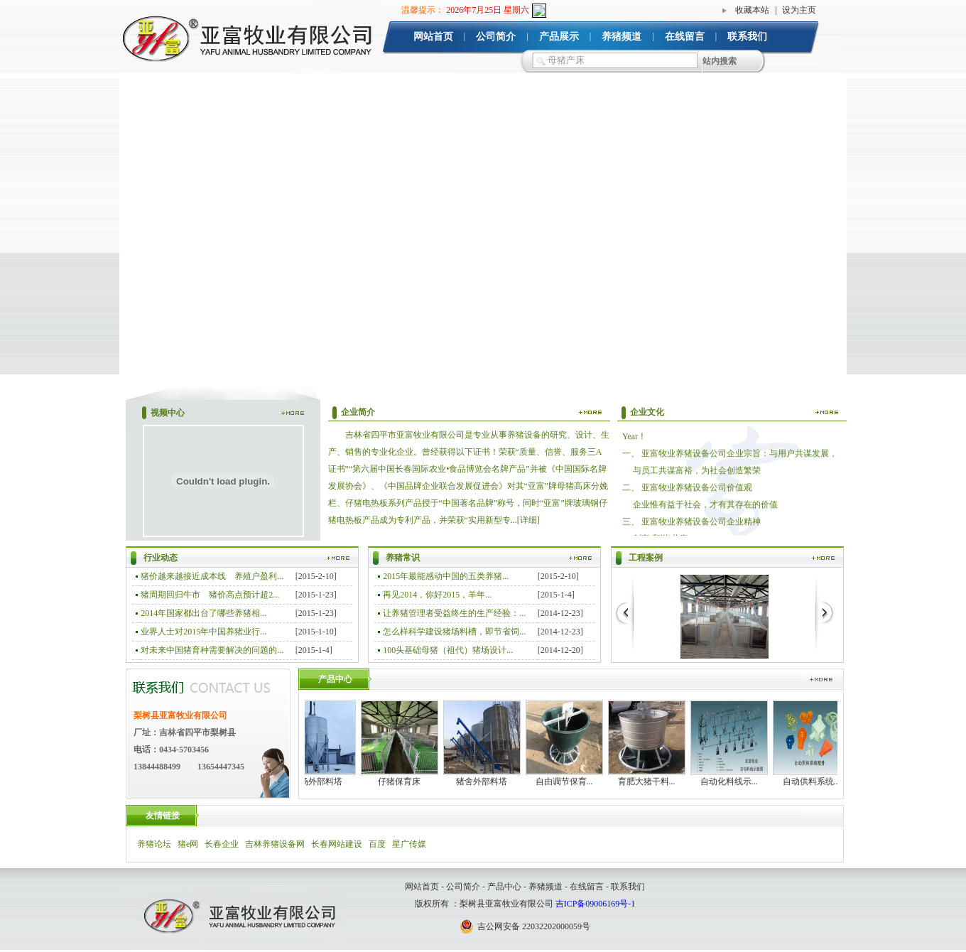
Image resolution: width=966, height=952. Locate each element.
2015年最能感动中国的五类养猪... (446, 576)
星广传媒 (409, 844)
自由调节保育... (569, 781)
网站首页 (433, 36)
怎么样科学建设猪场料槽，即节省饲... (454, 632)
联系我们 (747, 36)
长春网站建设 (336, 844)
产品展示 (559, 36)
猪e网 (188, 844)
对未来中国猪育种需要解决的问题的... (212, 650)
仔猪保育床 (404, 781)
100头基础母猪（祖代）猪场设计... (448, 650)
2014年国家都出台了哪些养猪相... (203, 613)
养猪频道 (621, 36)
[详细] (528, 520)
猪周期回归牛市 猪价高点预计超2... (210, 595)
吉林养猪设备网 (275, 844)
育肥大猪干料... (651, 781)
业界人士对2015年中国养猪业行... (203, 632)
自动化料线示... (734, 781)
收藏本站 (752, 10)
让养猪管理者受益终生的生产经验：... (454, 613)
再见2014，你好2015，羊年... (437, 595)
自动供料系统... (816, 781)
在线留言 (685, 36)
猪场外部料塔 (321, 781)
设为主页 (799, 10)
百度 (377, 844)
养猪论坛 (154, 844)
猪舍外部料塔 (486, 781)
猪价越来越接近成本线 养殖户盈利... (212, 576)
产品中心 (504, 887)
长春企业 (222, 844)
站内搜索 (719, 61)
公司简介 (496, 36)
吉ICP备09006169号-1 (595, 904)
